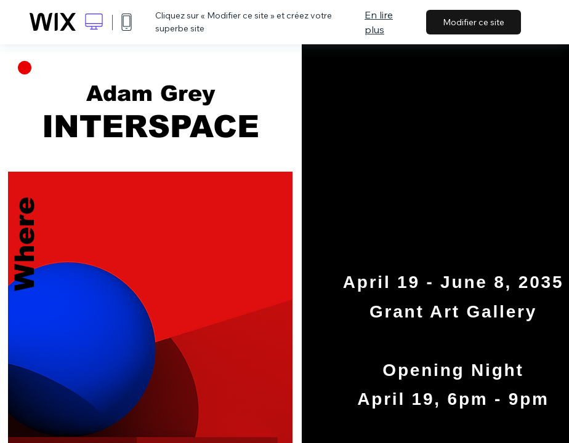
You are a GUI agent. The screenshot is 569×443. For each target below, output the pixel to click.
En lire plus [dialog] (379, 22)
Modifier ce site (473, 22)
